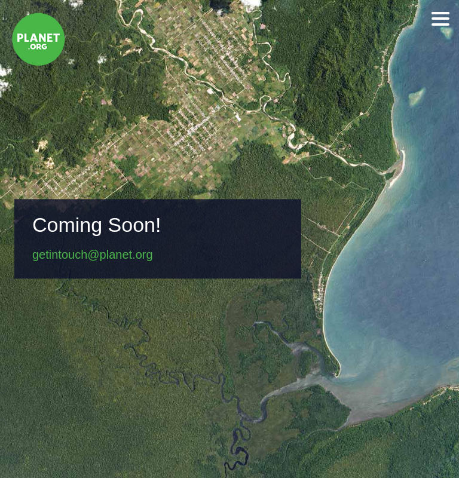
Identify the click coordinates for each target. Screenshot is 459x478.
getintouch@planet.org (92, 255)
